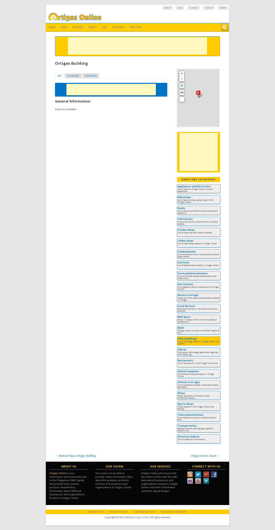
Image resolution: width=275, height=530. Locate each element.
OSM (209, 125)
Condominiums (187, 251)
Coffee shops (185, 240)
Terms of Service (119, 512)
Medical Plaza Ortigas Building (75, 455)
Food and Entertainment (193, 273)
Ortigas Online (57, 473)
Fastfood (183, 262)
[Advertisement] (137, 46)
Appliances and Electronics (194, 186)
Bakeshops (184, 197)
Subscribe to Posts (144, 512)
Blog (180, 7)
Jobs (104, 27)
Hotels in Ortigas (188, 295)
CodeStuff (216, 125)
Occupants (73, 75)
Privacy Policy (96, 512)
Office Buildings (187, 338)
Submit (222, 7)
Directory (136, 27)
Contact (193, 7)
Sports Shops (186, 404)
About (167, 7)
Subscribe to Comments (173, 512)
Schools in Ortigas (189, 382)
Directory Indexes (189, 436)
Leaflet (204, 125)
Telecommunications (191, 414)
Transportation (187, 425)
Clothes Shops (186, 230)
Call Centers (185, 219)
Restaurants (185, 360)
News (64, 27)
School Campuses (188, 371)
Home (52, 27)
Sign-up (209, 7)
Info (59, 75)
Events (92, 27)
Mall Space (184, 317)
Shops (181, 393)
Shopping (118, 27)
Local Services (186, 306)
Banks (181, 208)
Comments (91, 75)
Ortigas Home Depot (205, 455)
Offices (182, 349)
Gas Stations (185, 284)
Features (78, 27)
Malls (181, 327)
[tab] (59, 75)
